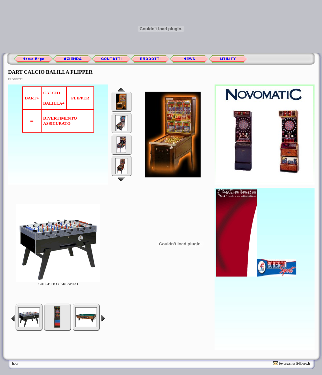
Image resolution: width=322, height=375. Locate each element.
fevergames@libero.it (294, 363)
